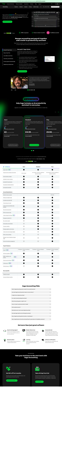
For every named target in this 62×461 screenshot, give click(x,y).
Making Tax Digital (19, 3)
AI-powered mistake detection (8, 184)
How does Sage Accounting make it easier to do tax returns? (23, 292)
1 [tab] (31, 150)
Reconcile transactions (7, 209)
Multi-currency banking (7, 234)
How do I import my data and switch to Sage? (20, 304)
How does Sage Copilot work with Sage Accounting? (21, 313)
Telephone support (6, 274)
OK (45, 25)
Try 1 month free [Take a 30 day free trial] (38, 402)
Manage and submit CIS (7, 218)
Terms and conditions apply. (42, 156)
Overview (16, 6)
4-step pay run (5, 263)
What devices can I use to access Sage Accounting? (21, 310)
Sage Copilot (5, 169)
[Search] (52, 4)
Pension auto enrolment (7, 260)
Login (57, 3)
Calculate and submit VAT (7, 200)
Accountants (26, 3)
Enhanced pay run (6, 266)
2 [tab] (33, 150)
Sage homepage (3, 4)
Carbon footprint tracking (7, 215)
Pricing (30, 6)
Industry (25, 6)
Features (21, 6)
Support (39, 3)
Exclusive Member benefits (8, 277)
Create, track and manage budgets (9, 231)
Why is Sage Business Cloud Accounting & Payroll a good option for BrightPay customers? (28, 319)
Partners (31, 3)
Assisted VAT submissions (7, 181)
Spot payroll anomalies (7, 187)
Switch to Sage (35, 6)
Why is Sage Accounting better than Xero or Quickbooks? (22, 316)
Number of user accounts (7, 194)
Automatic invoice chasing (8, 179)
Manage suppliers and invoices (8, 229)
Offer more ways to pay (7, 212)
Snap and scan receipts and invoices (9, 172)
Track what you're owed (7, 203)
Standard (40, 158)
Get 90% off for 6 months (55, 6)
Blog (36, 3)
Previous (55, 112)
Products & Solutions (10, 3)
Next (58, 112)
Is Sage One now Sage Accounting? (18, 295)
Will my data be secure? (16, 307)
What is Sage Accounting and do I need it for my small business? (23, 289)
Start (38, 158)
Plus (44, 158)
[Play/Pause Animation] (28, 13)
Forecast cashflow (6, 226)
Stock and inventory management (9, 241)
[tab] (9, 50)
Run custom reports (6, 220)
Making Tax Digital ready (7, 197)
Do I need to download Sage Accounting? (19, 298)
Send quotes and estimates (8, 223)
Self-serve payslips (6, 253)
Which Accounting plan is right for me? (19, 301)
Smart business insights (7, 176)
